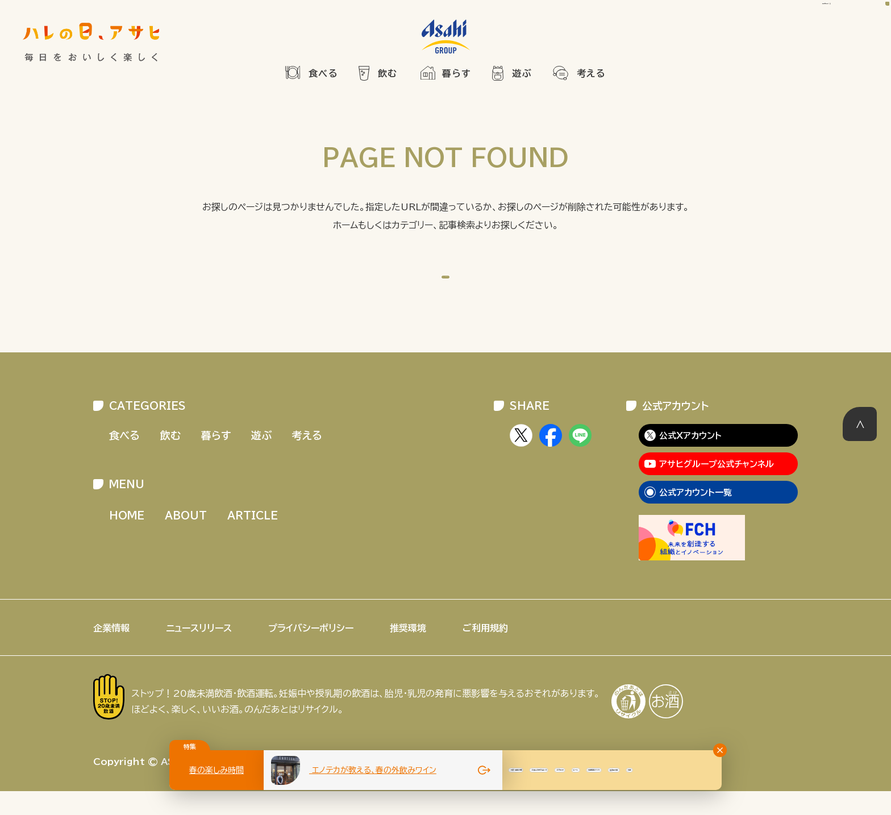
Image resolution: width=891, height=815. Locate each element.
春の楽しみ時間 (216, 770)
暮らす (457, 73)
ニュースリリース (199, 651)
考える (591, 73)
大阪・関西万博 (602, 770)
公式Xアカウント (690, 459)
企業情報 (111, 651)
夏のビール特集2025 (519, 770)
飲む (388, 73)
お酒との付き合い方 (681, 770)
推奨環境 (408, 651)
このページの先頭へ (860, 448)
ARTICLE (252, 539)
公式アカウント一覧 (695, 516)
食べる (324, 73)
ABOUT (186, 539)
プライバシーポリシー (310, 651)
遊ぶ (522, 73)
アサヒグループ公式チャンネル (716, 488)
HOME (455, 285)
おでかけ (750, 770)
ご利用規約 (485, 651)
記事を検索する (795, 32)
